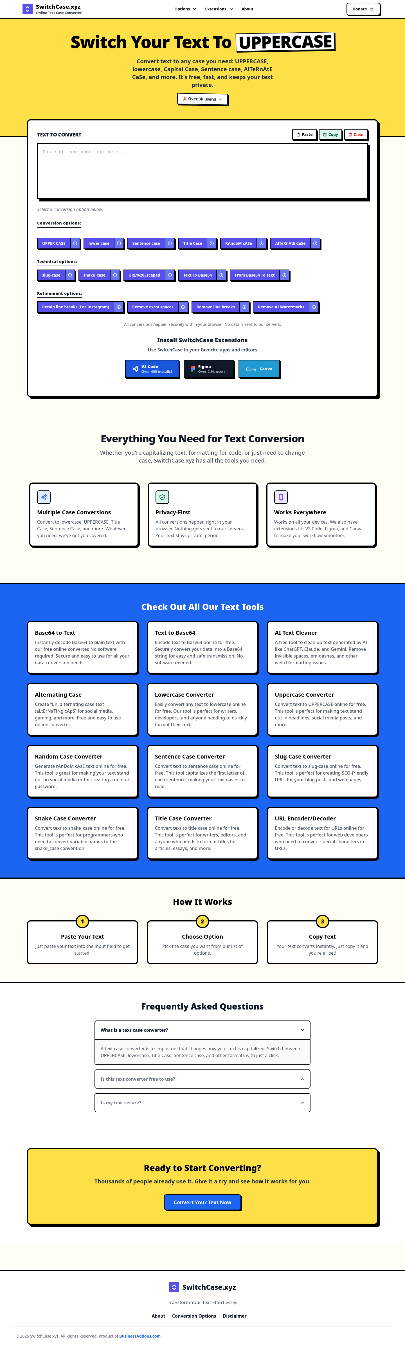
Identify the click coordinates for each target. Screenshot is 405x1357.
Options (185, 9)
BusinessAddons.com (140, 1336)
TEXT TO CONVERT (59, 134)
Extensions (219, 9)
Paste (304, 134)
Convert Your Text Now (202, 1202)
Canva (259, 369)
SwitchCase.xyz (202, 1287)
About (247, 9)
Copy (330, 134)
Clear (356, 134)
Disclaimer (235, 1316)
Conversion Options (194, 1316)
